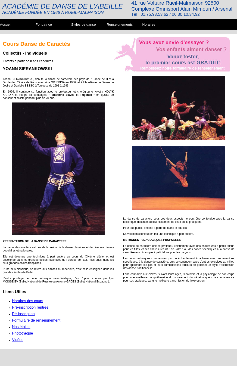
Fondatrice (44, 24)
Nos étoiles (21, 327)
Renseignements (120, 24)
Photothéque (22, 333)
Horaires (148, 24)
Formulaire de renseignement (36, 320)
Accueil (5, 24)
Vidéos (17, 340)
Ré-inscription (23, 314)
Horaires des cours (27, 301)
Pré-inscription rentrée (30, 307)
